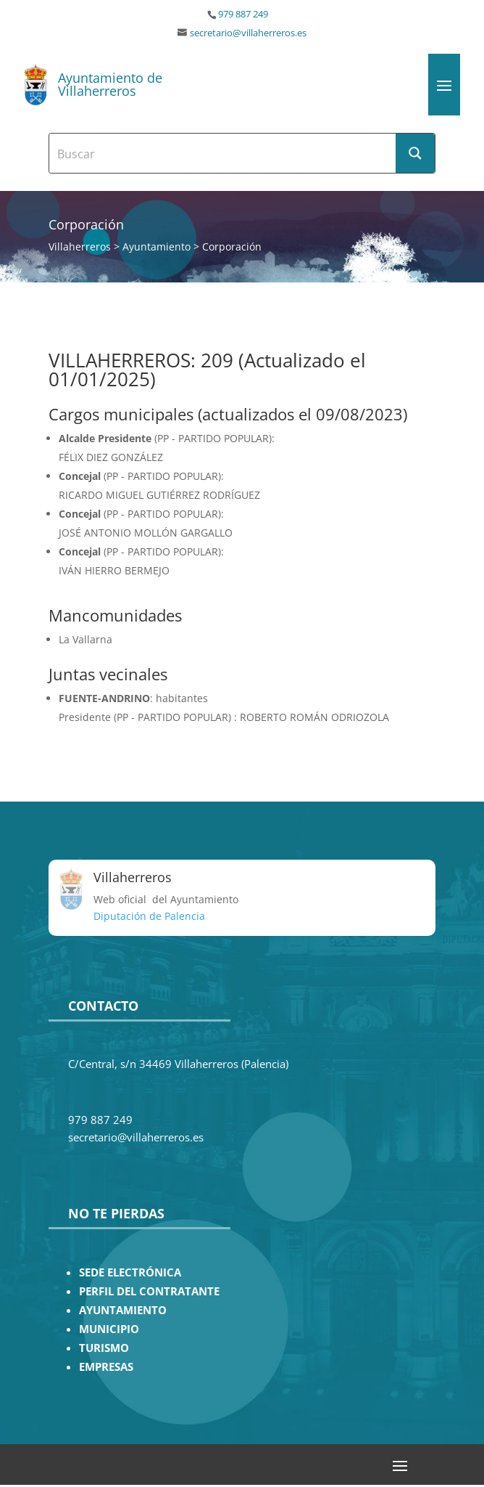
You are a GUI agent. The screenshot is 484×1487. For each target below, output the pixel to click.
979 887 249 (243, 14)
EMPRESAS (106, 1366)
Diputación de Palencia (149, 916)
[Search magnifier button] (415, 153)
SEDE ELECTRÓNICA (130, 1272)
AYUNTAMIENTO (123, 1310)
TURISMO (104, 1348)
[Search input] (223, 153)
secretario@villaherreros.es (248, 33)
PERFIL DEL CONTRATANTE (149, 1291)
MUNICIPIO (109, 1329)
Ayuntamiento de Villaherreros (110, 84)
